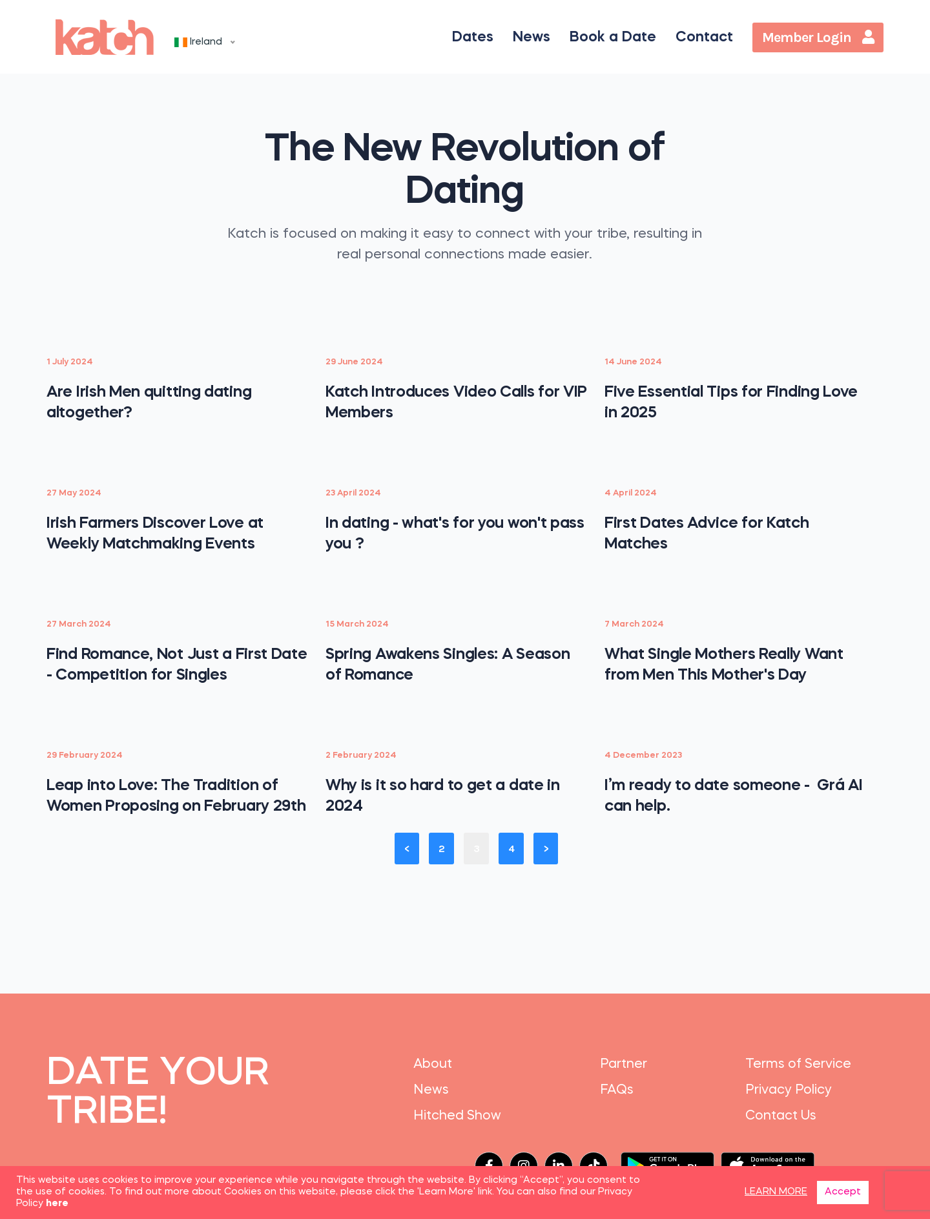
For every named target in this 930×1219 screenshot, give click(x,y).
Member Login (818, 37)
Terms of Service (798, 1064)
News (531, 37)
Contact (704, 37)
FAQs (617, 1090)
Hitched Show (457, 1116)
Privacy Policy (788, 1090)
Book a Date (613, 37)
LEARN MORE (776, 1192)
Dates (472, 37)
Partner (623, 1064)
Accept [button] (843, 1192)
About (432, 1064)
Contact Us (780, 1116)
